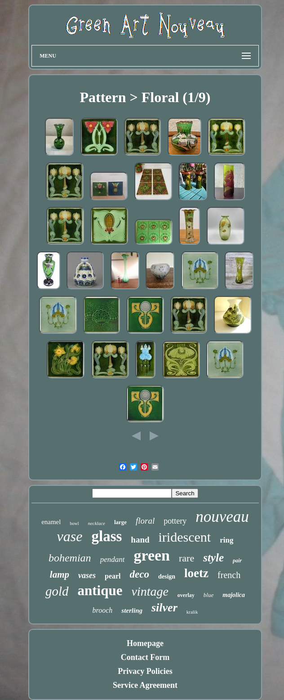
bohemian (70, 558)
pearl (113, 576)
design (166, 576)
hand (140, 539)
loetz (196, 573)
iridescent (185, 536)
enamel (51, 521)
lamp (59, 574)
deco (139, 574)
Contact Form (145, 657)
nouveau (222, 516)
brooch (103, 610)
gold (57, 591)
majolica (233, 595)
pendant (112, 559)
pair (237, 560)
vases (87, 575)
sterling (131, 610)
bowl (74, 523)
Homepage (145, 643)
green (151, 555)
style (213, 558)
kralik (192, 612)
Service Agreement (145, 685)
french (228, 575)
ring (226, 540)
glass (106, 536)
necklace (96, 523)
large (120, 522)
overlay (186, 595)
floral (145, 520)
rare (186, 558)
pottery (175, 520)
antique (100, 590)
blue (208, 595)
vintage (149, 591)
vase (70, 536)
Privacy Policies (145, 671)
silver (164, 607)
